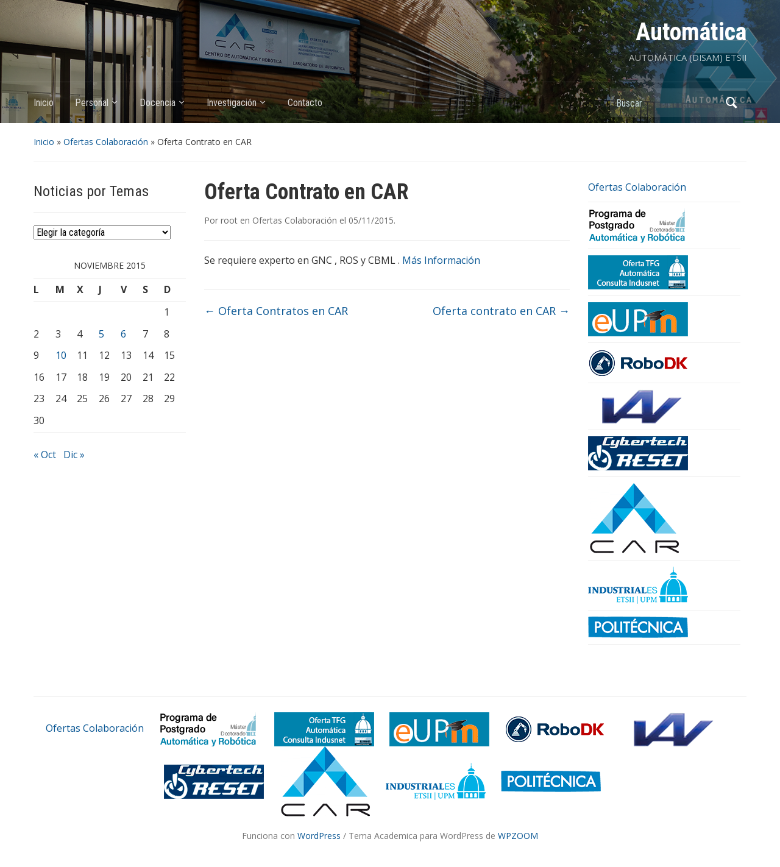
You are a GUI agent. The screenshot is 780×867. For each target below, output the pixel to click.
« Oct (45, 454)
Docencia (158, 102)
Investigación (232, 102)
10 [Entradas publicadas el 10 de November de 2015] (60, 355)
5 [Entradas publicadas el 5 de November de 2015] (101, 334)
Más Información (441, 260)
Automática (691, 32)
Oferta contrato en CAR (501, 310)
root (229, 220)
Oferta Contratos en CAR (276, 310)
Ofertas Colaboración (105, 141)
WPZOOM (518, 835)
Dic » (74, 454)
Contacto (305, 102)
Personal (91, 102)
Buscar (731, 102)
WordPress (319, 835)
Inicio (44, 102)
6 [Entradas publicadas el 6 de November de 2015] (123, 334)
